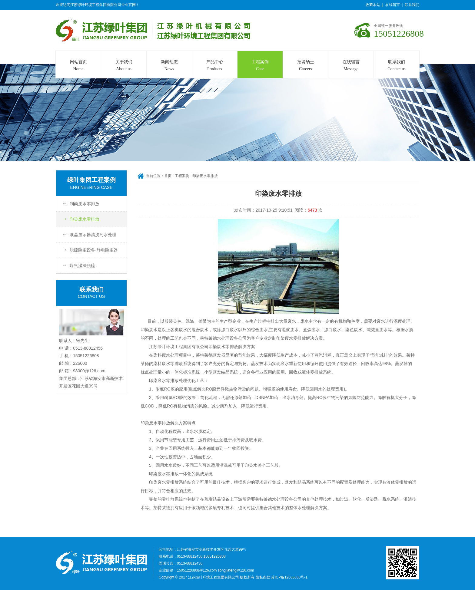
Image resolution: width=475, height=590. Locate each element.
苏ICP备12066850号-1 (289, 577)
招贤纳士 (305, 66)
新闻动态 (169, 66)
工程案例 (260, 66)
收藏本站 (373, 5)
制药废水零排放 (84, 203)
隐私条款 (263, 577)
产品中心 (214, 66)
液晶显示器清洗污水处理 (93, 234)
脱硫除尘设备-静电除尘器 (94, 250)
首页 (167, 176)
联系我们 (412, 5)
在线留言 (392, 5)
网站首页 (78, 66)
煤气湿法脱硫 (82, 265)
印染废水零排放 (84, 219)
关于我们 (123, 66)
